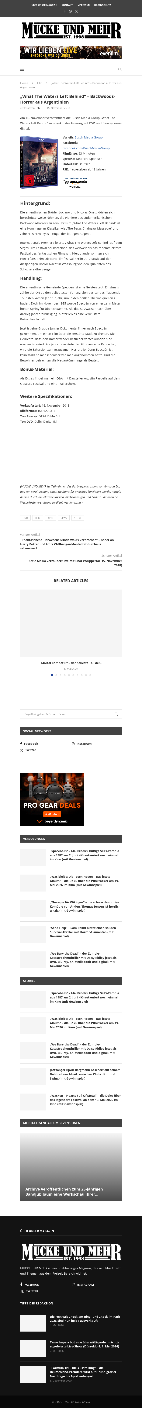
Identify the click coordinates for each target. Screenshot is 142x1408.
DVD (25, 517)
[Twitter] (76, 11)
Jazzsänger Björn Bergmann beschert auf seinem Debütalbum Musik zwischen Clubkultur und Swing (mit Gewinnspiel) (85, 1074)
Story (77, 517)
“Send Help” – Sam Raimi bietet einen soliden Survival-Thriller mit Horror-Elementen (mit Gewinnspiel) (83, 932)
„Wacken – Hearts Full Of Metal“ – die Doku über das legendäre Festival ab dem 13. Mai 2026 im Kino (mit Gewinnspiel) (85, 1100)
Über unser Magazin (44, 5)
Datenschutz (102, 5)
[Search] (120, 69)
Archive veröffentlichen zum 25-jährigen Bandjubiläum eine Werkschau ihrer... (64, 1191)
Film (39, 83)
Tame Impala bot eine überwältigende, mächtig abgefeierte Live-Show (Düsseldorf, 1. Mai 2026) (84, 1344)
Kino (50, 517)
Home (24, 83)
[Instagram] (70, 11)
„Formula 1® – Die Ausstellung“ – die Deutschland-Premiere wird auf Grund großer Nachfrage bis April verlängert (83, 1372)
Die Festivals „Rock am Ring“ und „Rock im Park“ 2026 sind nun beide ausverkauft (85, 1319)
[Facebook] (65, 11)
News (63, 517)
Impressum (83, 5)
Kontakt (67, 5)
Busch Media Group (89, 137)
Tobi (37, 108)
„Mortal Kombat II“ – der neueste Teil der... (71, 663)
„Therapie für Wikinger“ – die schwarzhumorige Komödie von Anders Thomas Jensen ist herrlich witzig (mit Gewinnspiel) (85, 906)
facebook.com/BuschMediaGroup (86, 148)
